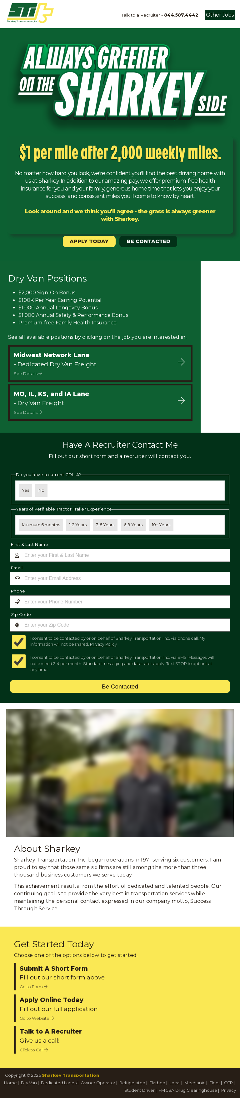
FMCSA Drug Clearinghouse (188, 1090)
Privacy (228, 1090)
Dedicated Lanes (59, 1082)
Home (10, 1082)
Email (17, 567)
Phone (18, 590)
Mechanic (194, 1082)
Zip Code (21, 614)
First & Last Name (29, 544)
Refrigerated (132, 1082)
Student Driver (139, 1090)
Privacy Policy (103, 644)
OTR (228, 1082)
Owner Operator (98, 1082)
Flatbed (157, 1082)
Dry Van (29, 1082)
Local (174, 1082)
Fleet (214, 1082)
